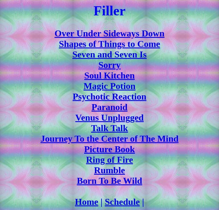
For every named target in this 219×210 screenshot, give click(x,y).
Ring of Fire (109, 160)
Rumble (109, 170)
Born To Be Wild (109, 181)
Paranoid (109, 107)
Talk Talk (109, 128)
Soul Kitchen (109, 75)
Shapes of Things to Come (109, 44)
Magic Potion (109, 86)
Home (86, 202)
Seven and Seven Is (109, 54)
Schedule (122, 202)
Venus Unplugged (109, 117)
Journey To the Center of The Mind (109, 138)
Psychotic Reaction (110, 96)
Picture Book (109, 149)
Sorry (109, 65)
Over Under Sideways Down (109, 33)
